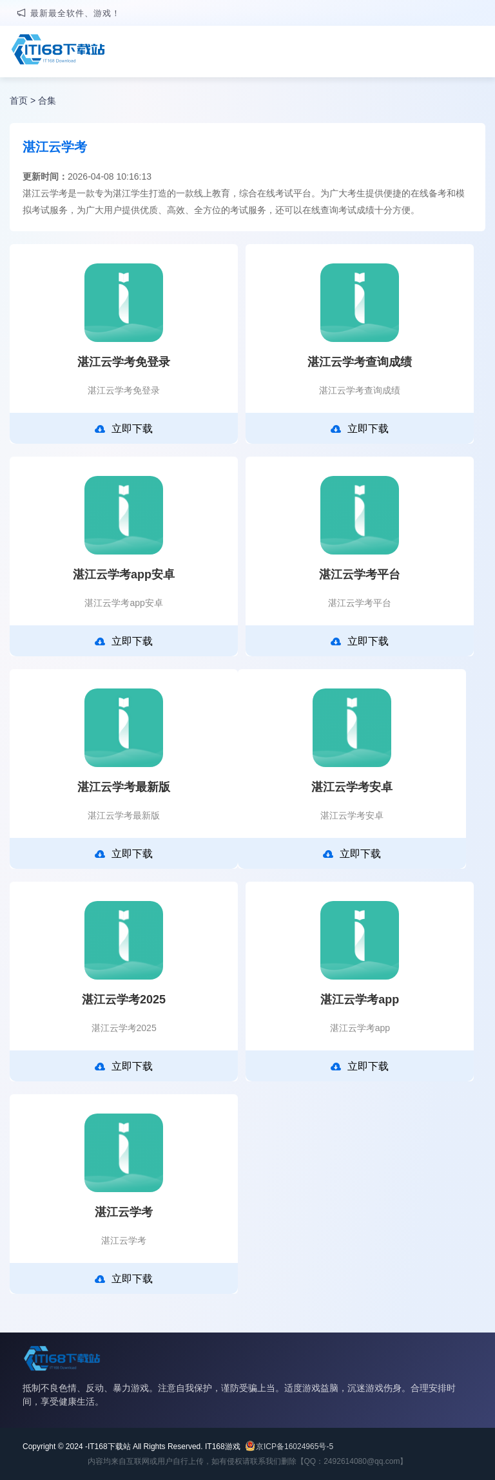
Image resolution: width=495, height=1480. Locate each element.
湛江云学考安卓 (352, 787)
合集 (47, 100)
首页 (19, 100)
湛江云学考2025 (124, 999)
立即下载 (124, 428)
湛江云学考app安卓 (124, 574)
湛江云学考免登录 (123, 362)
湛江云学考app (359, 999)
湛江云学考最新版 (123, 787)
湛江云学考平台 (359, 574)
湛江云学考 (124, 1212)
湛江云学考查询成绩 (359, 362)
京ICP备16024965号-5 (294, 1446)
